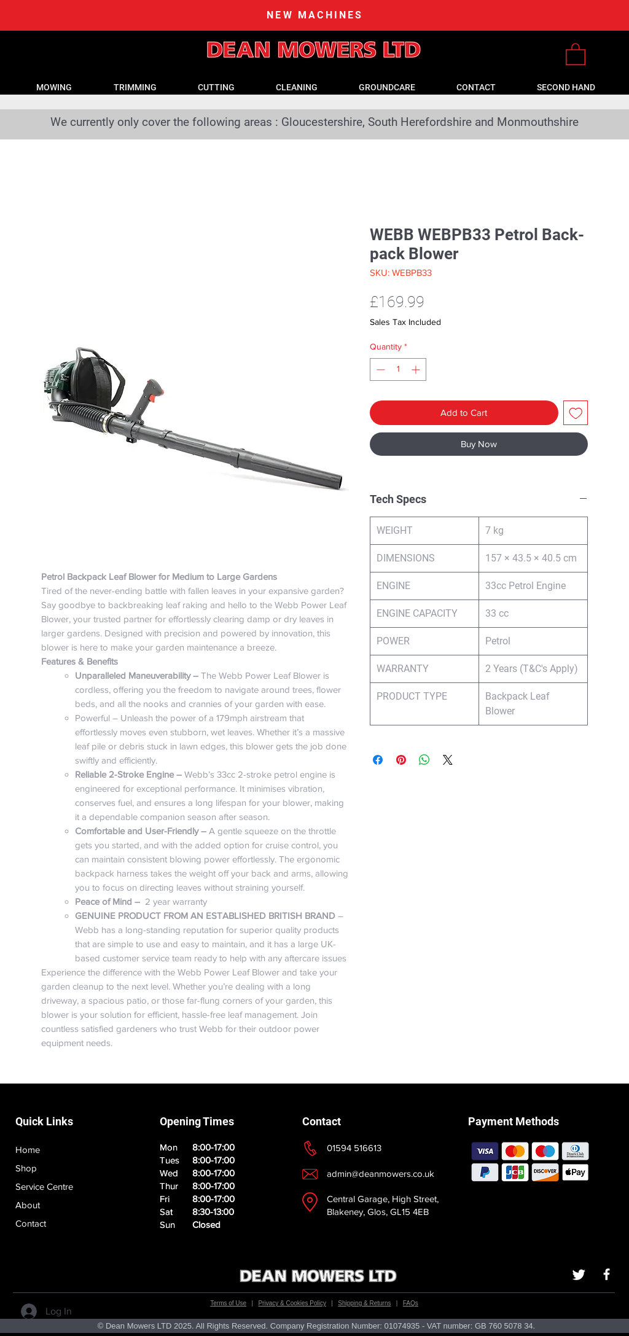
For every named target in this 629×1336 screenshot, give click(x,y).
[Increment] (416, 369)
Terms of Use (228, 1303)
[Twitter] (579, 1274)
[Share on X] (447, 759)
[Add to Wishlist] (575, 413)
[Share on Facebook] (377, 759)
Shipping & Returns (364, 1303)
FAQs (410, 1303)
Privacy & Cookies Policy (292, 1303)
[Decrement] (379, 369)
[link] (575, 53)
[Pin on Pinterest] (401, 759)
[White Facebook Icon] (606, 1274)
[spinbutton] (398, 369)
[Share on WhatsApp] (424, 759)
